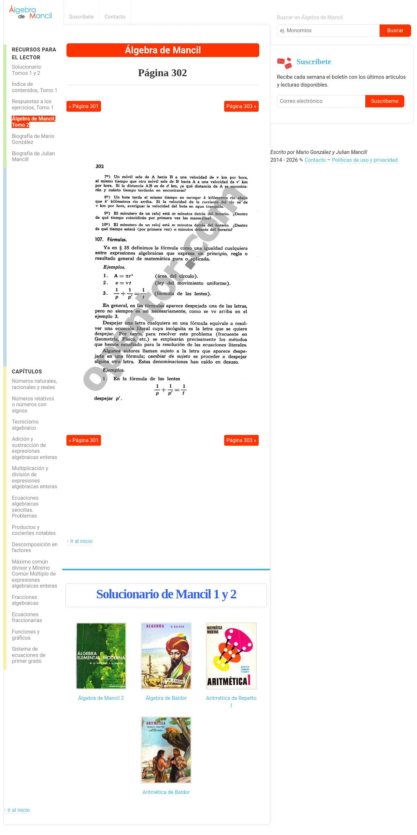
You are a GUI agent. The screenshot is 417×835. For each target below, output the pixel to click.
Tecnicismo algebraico (25, 425)
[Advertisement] (33, 265)
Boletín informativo (266, 17)
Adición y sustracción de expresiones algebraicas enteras (34, 448)
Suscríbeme (384, 101)
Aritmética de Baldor (166, 792)
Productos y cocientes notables (34, 530)
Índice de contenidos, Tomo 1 (34, 87)
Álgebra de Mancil (163, 50)
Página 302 (162, 72)
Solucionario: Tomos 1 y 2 (27, 70)
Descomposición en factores (35, 547)
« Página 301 (84, 106)
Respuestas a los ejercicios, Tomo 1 (33, 104)
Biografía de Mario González (33, 139)
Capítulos (27, 372)
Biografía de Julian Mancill (33, 156)
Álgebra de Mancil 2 (101, 698)
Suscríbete (81, 17)
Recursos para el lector (34, 53)
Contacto (115, 17)
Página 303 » (241, 106)
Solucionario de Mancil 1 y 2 (166, 594)
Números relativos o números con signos (33, 405)
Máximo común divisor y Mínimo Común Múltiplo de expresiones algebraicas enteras (34, 574)
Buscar (395, 30)
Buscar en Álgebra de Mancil (310, 17)
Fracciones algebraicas (25, 600)
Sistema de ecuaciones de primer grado (28, 655)
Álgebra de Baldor (166, 698)
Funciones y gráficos (25, 635)
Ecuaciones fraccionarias (27, 617)
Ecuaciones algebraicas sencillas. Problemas (25, 507)
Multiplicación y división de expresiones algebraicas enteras (34, 477)
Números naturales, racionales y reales (34, 384)
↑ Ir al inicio (79, 541)
